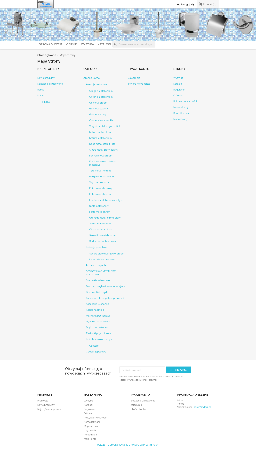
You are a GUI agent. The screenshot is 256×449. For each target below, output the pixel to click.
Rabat (40, 89)
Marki (40, 95)
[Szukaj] (133, 44)
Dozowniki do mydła (97, 292)
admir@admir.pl (202, 406)
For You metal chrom (100, 155)
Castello (94, 345)
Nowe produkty (46, 78)
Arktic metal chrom (100, 223)
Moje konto (90, 438)
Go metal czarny (98, 108)
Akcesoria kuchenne (97, 304)
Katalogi (104, 44)
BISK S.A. (46, 102)
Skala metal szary (99, 206)
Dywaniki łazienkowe (98, 321)
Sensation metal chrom (102, 235)
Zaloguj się (134, 78)
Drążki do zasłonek (97, 327)
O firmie (71, 44)
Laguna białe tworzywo (102, 259)
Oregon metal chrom (101, 91)
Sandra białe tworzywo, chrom (106, 253)
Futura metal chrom (100, 194)
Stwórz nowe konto (139, 83)
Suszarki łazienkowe (98, 280)
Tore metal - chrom (100, 170)
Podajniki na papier (96, 265)
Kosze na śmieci (95, 309)
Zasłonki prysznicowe (98, 333)
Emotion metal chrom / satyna (106, 200)
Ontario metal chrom (101, 96)
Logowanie (90, 430)
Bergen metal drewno (101, 176)
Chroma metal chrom (101, 229)
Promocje (42, 400)
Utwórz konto (138, 409)
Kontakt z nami (181, 113)
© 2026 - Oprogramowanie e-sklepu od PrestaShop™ (128, 444)
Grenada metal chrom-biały (104, 217)
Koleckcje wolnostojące (99, 339)
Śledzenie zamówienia (142, 400)
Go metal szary (97, 114)
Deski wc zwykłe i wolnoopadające (105, 286)
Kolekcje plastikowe (97, 247)
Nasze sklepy (180, 107)
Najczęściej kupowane (50, 83)
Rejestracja (90, 434)
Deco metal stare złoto (102, 144)
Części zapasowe (96, 351)
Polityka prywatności (185, 101)
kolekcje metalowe (96, 84)
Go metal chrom (98, 102)
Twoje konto (140, 394)
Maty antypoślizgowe (98, 315)
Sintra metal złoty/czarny (103, 149)
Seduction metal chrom (102, 241)
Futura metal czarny (100, 188)
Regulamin (179, 89)
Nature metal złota (100, 132)
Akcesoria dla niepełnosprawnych (105, 298)
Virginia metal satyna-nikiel (104, 126)
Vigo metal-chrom (99, 182)
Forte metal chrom (99, 211)
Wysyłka (87, 44)
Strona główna (51, 44)
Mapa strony (180, 119)
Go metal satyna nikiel (101, 120)
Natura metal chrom (100, 138)
